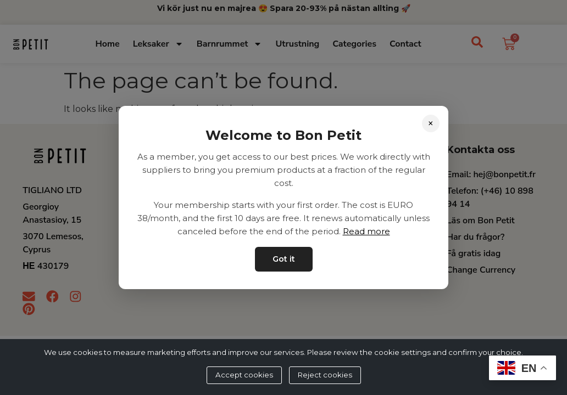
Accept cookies (244, 374)
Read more (366, 231)
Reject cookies (325, 374)
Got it (284, 259)
